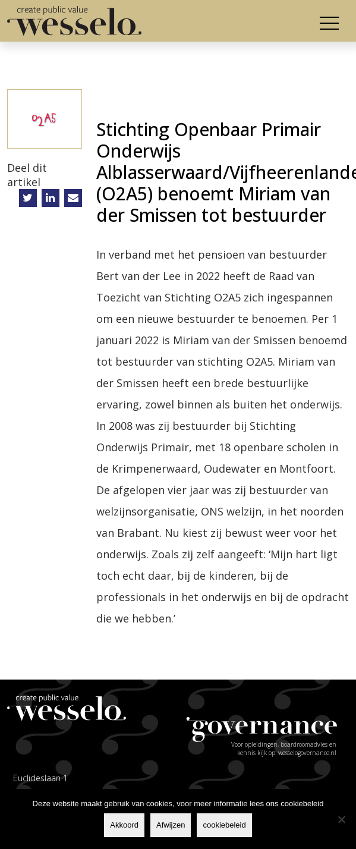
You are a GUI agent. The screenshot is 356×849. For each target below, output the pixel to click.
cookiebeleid (224, 824)
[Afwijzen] (341, 819)
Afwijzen (170, 824)
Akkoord (124, 824)
